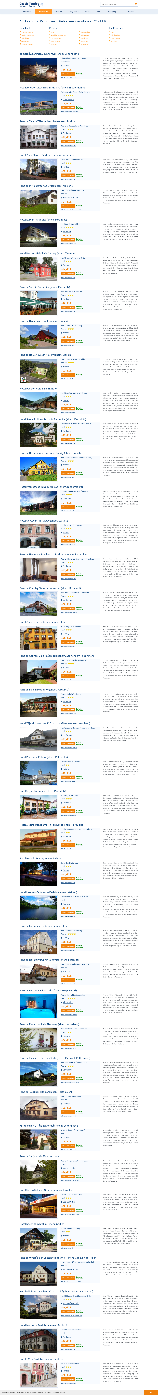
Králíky (66, 332)
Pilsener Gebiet (55, 41)
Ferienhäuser (25, 38)
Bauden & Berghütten (28, 35)
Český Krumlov (115, 38)
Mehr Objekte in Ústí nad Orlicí (70, 1214)
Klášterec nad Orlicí (71, 197)
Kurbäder (59, 11)
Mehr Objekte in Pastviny (68, 916)
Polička (66, 769)
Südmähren (84, 44)
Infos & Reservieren (68, 74)
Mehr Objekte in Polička (68, 781)
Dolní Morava (68, 99)
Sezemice (67, 971)
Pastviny (66, 904)
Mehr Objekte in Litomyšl (68, 78)
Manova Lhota (69, 1168)
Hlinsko (66, 400)
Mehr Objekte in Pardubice (68, 145)
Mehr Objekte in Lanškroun (69, 612)
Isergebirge (84, 41)
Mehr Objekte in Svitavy (68, 277)
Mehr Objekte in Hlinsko (68, 413)
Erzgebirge (84, 38)
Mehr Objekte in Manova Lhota (70, 1180)
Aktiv (87, 11)
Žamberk (67, 667)
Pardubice (67, 133)
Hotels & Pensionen (27, 32)
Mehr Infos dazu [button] (59, 1392)
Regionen (74, 11)
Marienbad (114, 41)
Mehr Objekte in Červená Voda (70, 1082)
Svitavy (66, 265)
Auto (99, 11)
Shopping (112, 11)
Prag (52, 32)
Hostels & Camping (27, 44)
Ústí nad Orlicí (69, 1202)
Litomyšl (66, 65)
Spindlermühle (115, 35)
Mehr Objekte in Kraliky (67, 379)
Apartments (25, 41)
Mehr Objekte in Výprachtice (69, 1015)
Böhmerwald (85, 35)
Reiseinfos (27, 11)
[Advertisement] (72, 4)
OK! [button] (151, 1392)
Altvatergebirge (56, 38)
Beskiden (54, 44)
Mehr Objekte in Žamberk (68, 680)
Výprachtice (68, 1002)
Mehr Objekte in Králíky (67, 345)
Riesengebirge (85, 32)
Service (131, 11)
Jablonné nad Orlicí (71, 1269)
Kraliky (66, 366)
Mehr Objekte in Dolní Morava (69, 112)
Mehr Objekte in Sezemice (68, 984)
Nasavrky (67, 1036)
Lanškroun (67, 600)
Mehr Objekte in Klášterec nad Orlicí (71, 210)
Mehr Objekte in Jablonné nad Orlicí (71, 1282)
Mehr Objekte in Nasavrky (68, 1048)
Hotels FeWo (43, 11)
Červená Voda (68, 1069)
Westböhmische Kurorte (58, 35)
